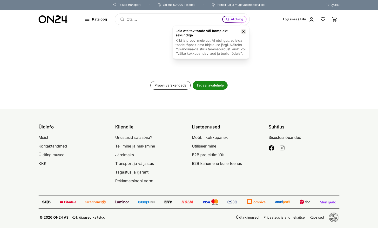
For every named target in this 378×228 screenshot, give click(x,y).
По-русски (332, 5)
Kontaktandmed (53, 146)
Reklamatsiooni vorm (134, 180)
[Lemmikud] (323, 19)
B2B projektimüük (208, 154)
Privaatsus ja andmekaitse (284, 217)
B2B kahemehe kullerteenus (217, 163)
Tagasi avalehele (210, 85)
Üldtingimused (52, 154)
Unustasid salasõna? (133, 137)
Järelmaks (124, 154)
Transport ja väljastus (134, 163)
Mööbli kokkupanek (210, 137)
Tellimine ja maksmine (135, 146)
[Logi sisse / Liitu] (298, 19)
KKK (43, 163)
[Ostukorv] (334, 19)
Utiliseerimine (204, 146)
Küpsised (317, 217)
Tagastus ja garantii (132, 172)
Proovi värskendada (171, 85)
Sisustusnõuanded (285, 137)
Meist (43, 137)
